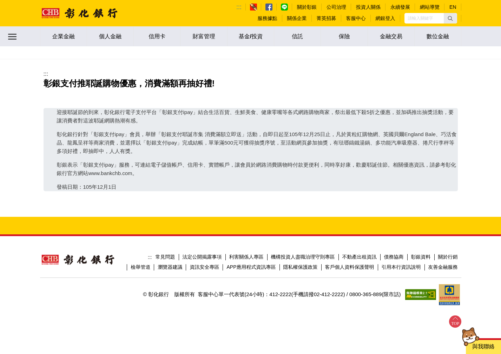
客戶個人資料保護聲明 (349, 267)
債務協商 (394, 257)
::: (239, 7)
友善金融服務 (443, 267)
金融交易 (391, 36)
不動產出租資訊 (359, 257)
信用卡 (157, 36)
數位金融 (438, 36)
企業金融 (63, 36)
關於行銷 (448, 257)
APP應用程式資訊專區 (251, 267)
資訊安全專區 (204, 267)
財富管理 (204, 36)
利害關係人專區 (246, 257)
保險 (344, 36)
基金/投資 (251, 36)
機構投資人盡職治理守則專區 (303, 257)
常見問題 (165, 257)
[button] (450, 18)
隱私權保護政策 (300, 267)
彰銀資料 (421, 257)
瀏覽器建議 (170, 267)
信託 (297, 36)
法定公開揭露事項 (202, 257)
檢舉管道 (140, 267)
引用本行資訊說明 (401, 267)
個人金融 (110, 36)
